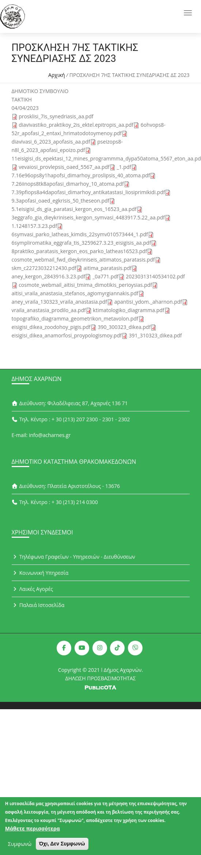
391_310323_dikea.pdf (155, 335)
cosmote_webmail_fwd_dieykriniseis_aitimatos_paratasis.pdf (83, 259)
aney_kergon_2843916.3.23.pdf (49, 276)
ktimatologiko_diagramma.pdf (128, 310)
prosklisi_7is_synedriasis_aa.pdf (56, 116)
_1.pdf (124, 166)
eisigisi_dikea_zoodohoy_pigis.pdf (51, 326)
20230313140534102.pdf (155, 276)
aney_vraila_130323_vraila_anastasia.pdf (59, 301)
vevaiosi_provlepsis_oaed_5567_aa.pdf (64, 166)
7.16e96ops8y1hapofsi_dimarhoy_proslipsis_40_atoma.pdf (81, 175)
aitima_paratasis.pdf (108, 267)
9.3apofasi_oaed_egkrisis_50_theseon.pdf (61, 200)
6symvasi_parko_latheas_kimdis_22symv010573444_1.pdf (80, 234)
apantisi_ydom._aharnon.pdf (148, 301)
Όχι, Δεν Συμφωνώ (62, 845)
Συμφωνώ (19, 844)
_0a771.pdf (105, 276)
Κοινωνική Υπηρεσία (40, 572)
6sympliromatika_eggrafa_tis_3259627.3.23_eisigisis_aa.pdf (81, 242)
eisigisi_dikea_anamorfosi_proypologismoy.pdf (67, 335)
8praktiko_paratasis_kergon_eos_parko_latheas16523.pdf (79, 251)
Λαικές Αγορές (32, 588)
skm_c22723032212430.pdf (44, 267)
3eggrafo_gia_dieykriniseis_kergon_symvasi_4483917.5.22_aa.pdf (88, 217)
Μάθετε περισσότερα (32, 829)
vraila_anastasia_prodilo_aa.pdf (49, 310)
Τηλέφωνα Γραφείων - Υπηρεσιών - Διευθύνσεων (73, 556)
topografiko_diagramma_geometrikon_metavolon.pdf (75, 318)
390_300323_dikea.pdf (124, 326)
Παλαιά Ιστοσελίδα (38, 605)
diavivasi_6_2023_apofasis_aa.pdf (51, 141)
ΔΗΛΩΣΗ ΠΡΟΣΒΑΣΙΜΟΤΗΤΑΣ (100, 678)
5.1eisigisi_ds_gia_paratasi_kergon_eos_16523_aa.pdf (74, 209)
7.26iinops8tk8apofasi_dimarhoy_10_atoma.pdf (68, 183)
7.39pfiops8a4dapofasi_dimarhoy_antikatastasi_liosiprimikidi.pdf (88, 192)
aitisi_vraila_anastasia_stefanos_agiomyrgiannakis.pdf (75, 293)
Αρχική (56, 74)
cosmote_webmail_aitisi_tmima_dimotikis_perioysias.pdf (85, 284)
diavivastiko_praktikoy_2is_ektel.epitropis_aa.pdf (76, 124)
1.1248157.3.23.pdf (34, 225)
